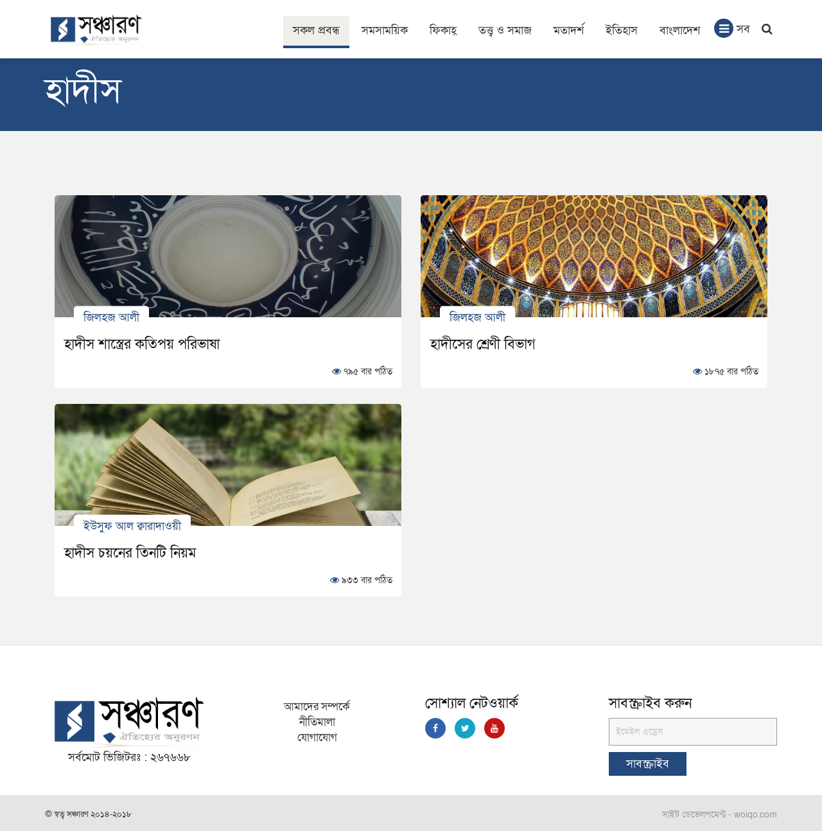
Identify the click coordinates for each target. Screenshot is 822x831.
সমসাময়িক (385, 30)
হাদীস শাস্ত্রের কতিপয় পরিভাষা (142, 344)
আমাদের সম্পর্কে (317, 706)
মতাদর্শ (569, 30)
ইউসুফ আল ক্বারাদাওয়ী (132, 525)
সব (732, 28)
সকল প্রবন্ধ (316, 30)
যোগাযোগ (317, 737)
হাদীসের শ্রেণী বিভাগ (483, 344)
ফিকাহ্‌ (443, 30)
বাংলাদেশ (680, 30)
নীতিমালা (317, 722)
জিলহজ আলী (111, 317)
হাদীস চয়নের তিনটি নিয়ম (130, 553)
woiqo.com (755, 815)
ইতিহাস (622, 30)
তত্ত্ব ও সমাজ (505, 30)
